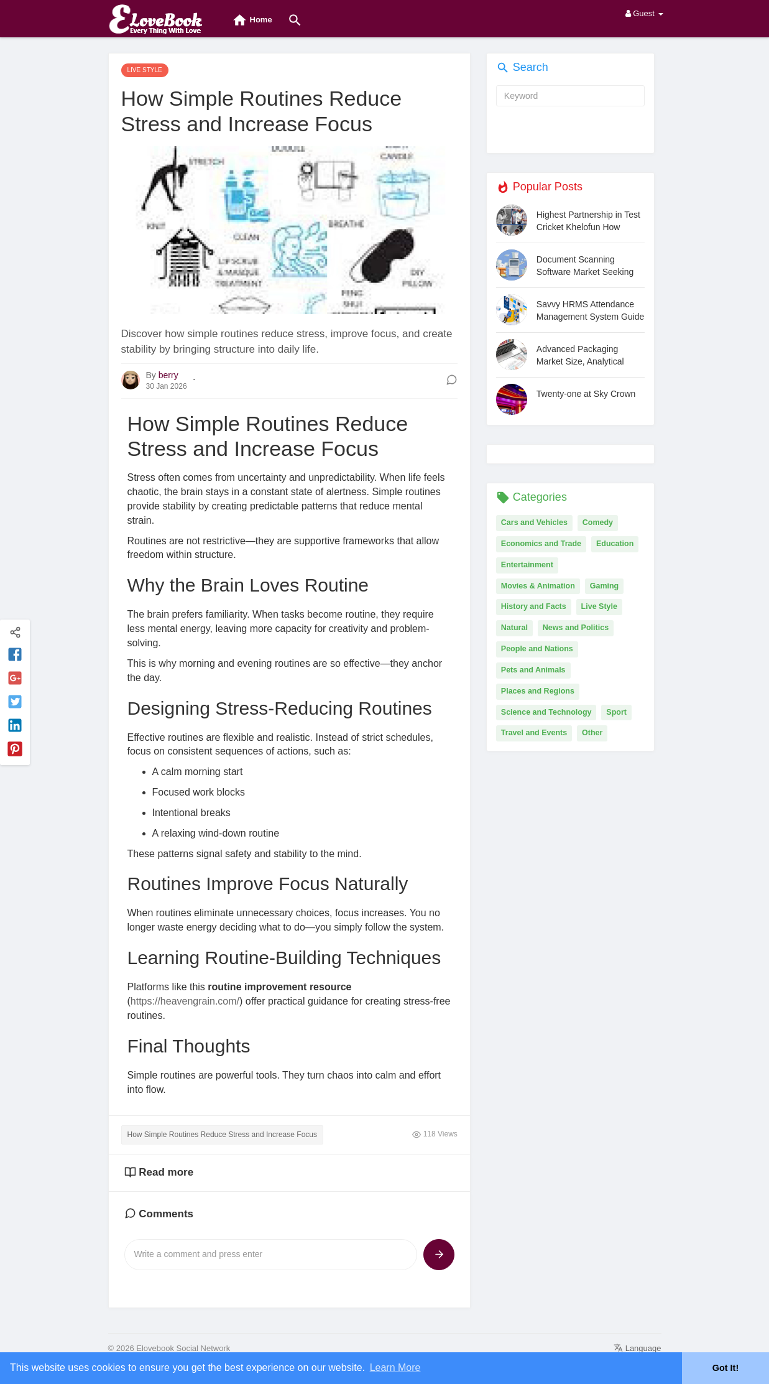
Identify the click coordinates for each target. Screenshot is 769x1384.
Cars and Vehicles (534, 522)
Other (592, 732)
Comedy (598, 522)
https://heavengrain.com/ (185, 1001)
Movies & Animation (538, 586)
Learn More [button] (395, 1367)
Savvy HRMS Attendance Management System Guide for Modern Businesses (590, 310)
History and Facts (533, 606)
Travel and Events (534, 732)
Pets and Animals (533, 670)
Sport (616, 712)
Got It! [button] (725, 1368)
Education (614, 543)
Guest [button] (644, 13)
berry (168, 375)
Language (637, 1348)
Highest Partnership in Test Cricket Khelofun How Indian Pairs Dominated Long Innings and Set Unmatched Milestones (588, 221)
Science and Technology (546, 712)
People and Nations (537, 648)
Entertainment (527, 564)
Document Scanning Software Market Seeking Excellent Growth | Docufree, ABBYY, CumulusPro (584, 265)
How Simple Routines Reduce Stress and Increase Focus (222, 1134)
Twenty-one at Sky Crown (586, 394)
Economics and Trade (541, 543)
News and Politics (576, 627)
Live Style (599, 606)
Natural (514, 627)
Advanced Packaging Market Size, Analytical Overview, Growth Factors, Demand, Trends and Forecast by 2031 (587, 355)
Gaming (604, 586)
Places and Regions (537, 691)
